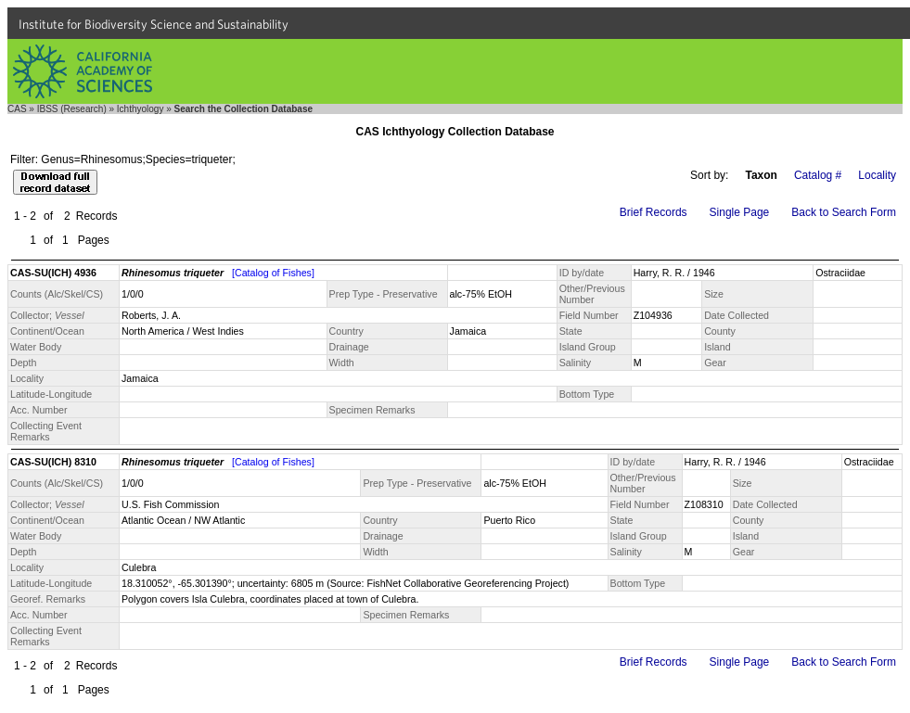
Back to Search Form (843, 212)
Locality (877, 175)
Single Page (740, 212)
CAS (17, 109)
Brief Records (653, 212)
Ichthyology (140, 109)
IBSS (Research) (72, 109)
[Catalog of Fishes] (273, 272)
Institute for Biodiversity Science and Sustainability (153, 24)
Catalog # (817, 175)
